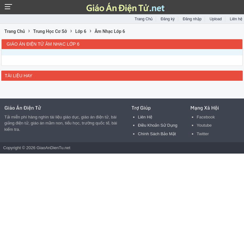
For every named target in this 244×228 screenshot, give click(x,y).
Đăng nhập (192, 19)
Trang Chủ (144, 19)
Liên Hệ (145, 117)
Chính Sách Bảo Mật (157, 133)
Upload (216, 19)
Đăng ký (168, 19)
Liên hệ (236, 19)
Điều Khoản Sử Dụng (157, 125)
